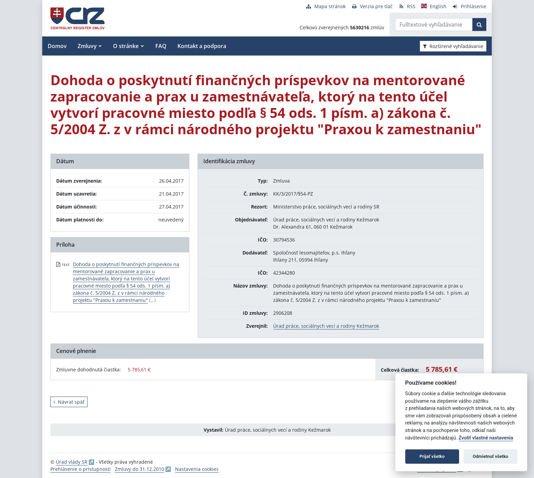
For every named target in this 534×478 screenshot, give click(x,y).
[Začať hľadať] (479, 24)
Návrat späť (68, 402)
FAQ (161, 46)
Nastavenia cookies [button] (197, 469)
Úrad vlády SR (72, 462)
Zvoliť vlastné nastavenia (486, 438)
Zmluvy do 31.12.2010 (139, 469)
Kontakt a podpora (201, 46)
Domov (57, 46)
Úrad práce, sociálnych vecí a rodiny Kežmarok (326, 326)
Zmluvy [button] (87, 46)
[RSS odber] (406, 6)
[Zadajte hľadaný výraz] (434, 24)
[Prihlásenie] (469, 6)
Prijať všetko (432, 456)
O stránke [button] (126, 46)
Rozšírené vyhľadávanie (453, 46)
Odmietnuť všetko (490, 456)
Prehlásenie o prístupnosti (80, 469)
